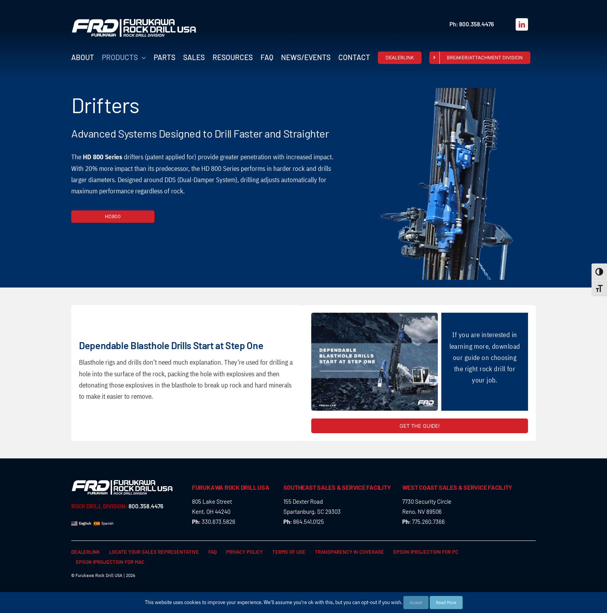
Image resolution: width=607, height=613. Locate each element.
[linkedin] (522, 24)
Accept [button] (416, 602)
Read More (446, 602)
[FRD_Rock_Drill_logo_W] (134, 21)
